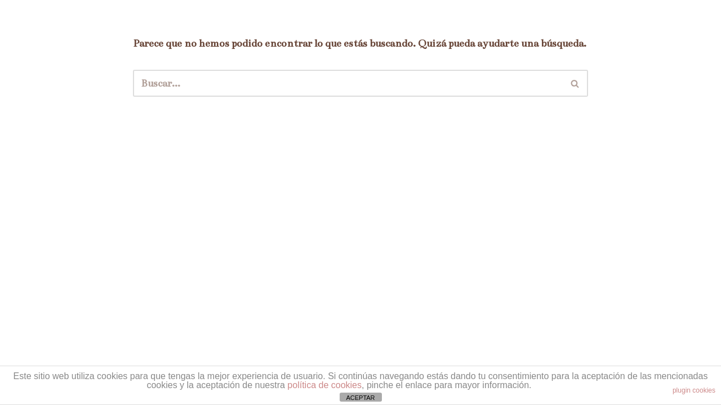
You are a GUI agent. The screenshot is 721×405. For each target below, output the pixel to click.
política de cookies (324, 385)
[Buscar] (348, 83)
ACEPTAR (360, 397)
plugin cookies (694, 390)
